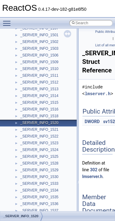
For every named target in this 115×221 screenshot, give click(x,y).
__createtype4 (32, 85)
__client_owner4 (33, 51)
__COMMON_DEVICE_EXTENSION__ (52, 65)
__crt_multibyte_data (37, 200)
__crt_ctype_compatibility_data (45, 112)
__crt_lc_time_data (35, 146)
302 (93, 169)
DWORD (92, 121)
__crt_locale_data (34, 152)
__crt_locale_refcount (38, 173)
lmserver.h (97, 94)
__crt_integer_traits (36, 125)
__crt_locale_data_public (40, 159)
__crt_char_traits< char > (40, 98)
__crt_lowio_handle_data (40, 193)
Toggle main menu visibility (8, 20)
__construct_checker (37, 71)
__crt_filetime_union (36, 119)
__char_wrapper (33, 44)
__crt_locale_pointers (37, 166)
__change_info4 (33, 31)
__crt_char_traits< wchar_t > (43, 105)
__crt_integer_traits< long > (42, 132)
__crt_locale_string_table (40, 179)
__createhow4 (31, 78)
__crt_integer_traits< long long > (46, 139)
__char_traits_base (36, 38)
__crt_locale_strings (36, 186)
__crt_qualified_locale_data (42, 206)
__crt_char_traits (34, 92)
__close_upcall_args (37, 58)
